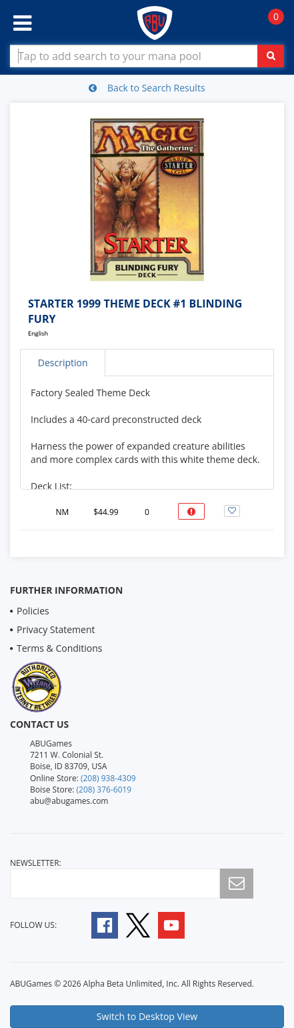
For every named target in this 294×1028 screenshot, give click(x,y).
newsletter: (35, 863)
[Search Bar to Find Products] (147, 56)
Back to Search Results (147, 87)
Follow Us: (33, 925)
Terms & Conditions (60, 648)
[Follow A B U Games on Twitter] (138, 924)
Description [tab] (63, 362)
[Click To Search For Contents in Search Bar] (270, 56)
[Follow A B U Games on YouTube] (180, 924)
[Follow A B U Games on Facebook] (95, 924)
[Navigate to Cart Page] (269, 24)
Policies (33, 610)
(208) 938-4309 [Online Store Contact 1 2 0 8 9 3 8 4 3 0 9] (108, 778)
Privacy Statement (56, 629)
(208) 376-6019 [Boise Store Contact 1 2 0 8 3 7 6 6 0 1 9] (104, 789)
